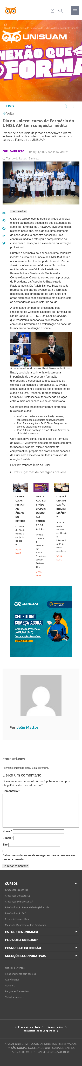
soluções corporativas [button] (25, 956)
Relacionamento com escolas (20, 974)
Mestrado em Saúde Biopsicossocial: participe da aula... (41, 513)
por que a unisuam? (21, 940)
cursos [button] (11, 883)
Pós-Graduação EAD (15, 913)
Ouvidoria (10, 985)
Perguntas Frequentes (17, 991)
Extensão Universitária (17, 919)
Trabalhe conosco (14, 997)
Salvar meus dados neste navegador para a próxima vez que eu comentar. (39, 857)
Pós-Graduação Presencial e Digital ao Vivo (27, 907)
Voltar (9, 113)
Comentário (11, 791)
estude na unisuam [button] (21, 932)
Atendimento (12, 979)
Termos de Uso (57, 1027)
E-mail (8, 838)
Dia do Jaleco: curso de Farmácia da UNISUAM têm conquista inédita (41, 28)
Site (5, 844)
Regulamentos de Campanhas (41, 1031)
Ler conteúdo (19, 211)
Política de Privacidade (29, 1027)
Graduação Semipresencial (19, 901)
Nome (7, 831)
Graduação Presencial (16, 890)
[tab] (41, 883)
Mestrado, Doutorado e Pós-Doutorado (25, 925)
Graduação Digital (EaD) (17, 895)
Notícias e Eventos (15, 968)
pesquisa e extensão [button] (23, 948)
